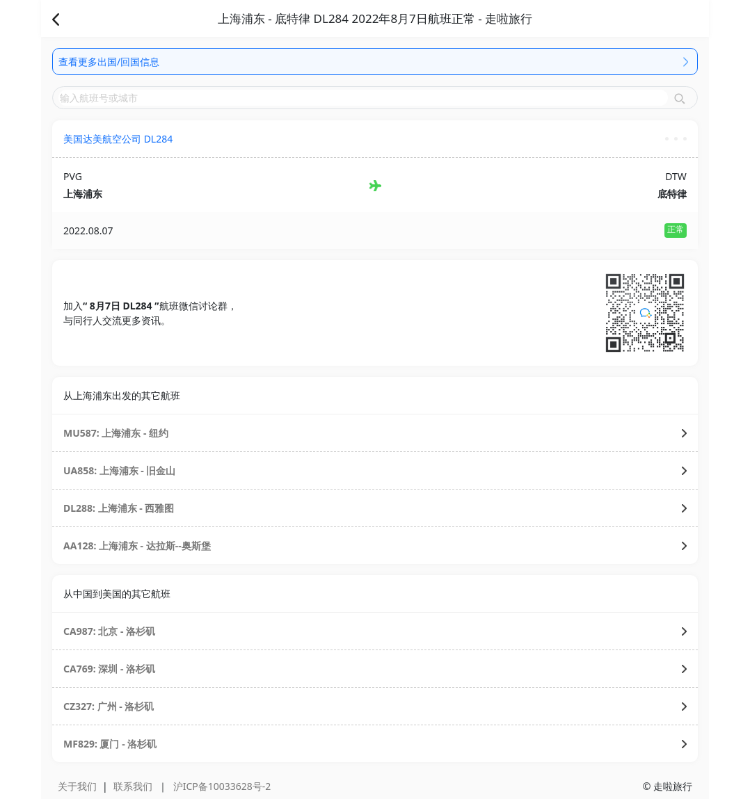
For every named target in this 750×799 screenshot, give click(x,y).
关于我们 (77, 786)
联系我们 (132, 786)
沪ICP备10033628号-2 (222, 786)
